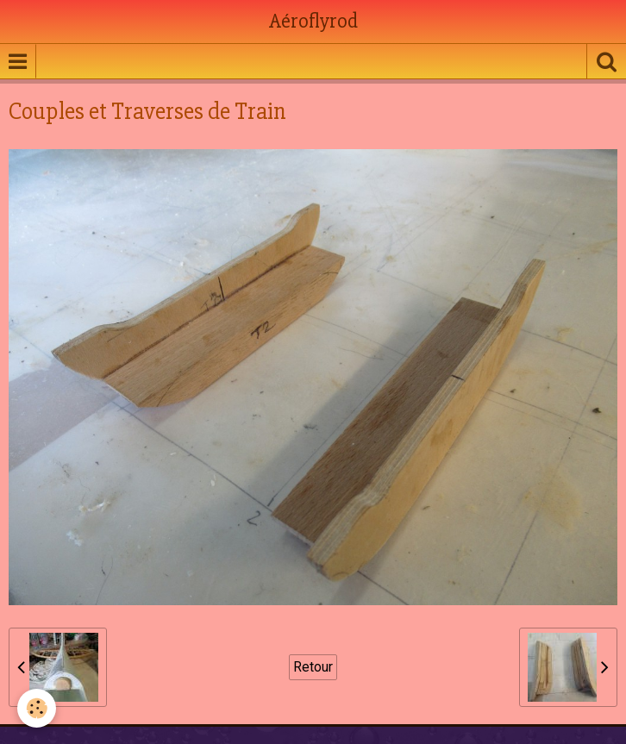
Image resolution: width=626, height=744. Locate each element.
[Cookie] (36, 708)
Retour (313, 667)
